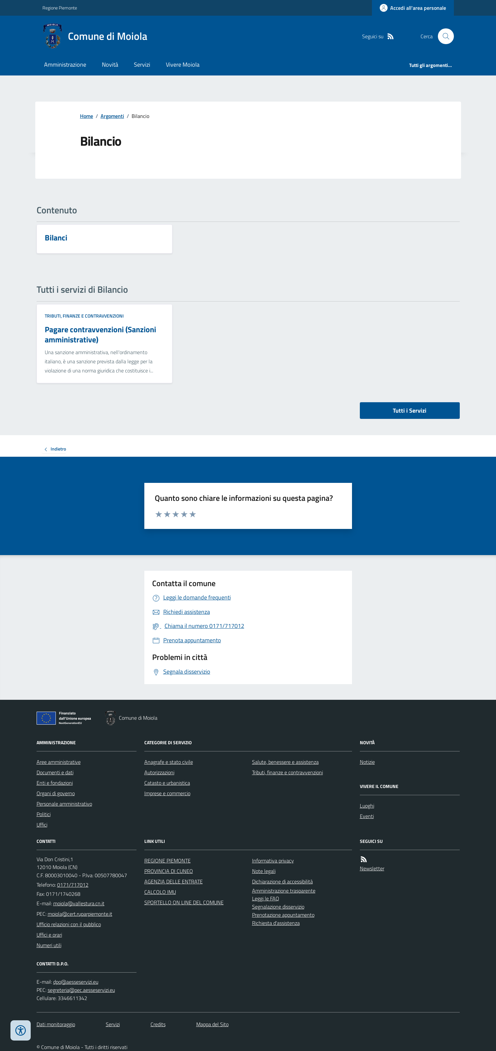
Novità (110, 64)
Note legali (264, 871)
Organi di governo (56, 793)
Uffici (42, 825)
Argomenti (112, 116)
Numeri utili (49, 945)
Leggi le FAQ (265, 898)
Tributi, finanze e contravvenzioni (84, 315)
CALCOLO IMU (160, 892)
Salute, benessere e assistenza (285, 762)
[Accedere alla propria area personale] (413, 8)
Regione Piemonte (59, 7)
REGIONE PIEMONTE (167, 860)
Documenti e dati (55, 772)
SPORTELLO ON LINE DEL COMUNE (184, 902)
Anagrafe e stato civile (168, 762)
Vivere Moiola (183, 64)
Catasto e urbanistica (167, 783)
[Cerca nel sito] (443, 36)
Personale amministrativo (64, 804)
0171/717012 (72, 885)
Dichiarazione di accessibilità (282, 881)
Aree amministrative (59, 762)
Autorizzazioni (159, 772)
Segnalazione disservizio (278, 907)
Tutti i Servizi (409, 410)
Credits (158, 1024)
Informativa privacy (273, 860)
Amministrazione (65, 64)
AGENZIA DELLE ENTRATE (173, 881)
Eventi (367, 816)
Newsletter (372, 868)
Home (86, 116)
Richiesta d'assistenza (276, 923)
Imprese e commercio (167, 793)
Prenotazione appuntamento (283, 915)
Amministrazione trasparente (283, 891)
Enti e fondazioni (55, 783)
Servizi (142, 64)
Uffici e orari (49, 935)
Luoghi (367, 806)
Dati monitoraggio (56, 1024)
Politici (44, 814)
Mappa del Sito (212, 1024)
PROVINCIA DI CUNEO (168, 871)
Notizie (367, 762)
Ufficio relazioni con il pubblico (69, 924)
